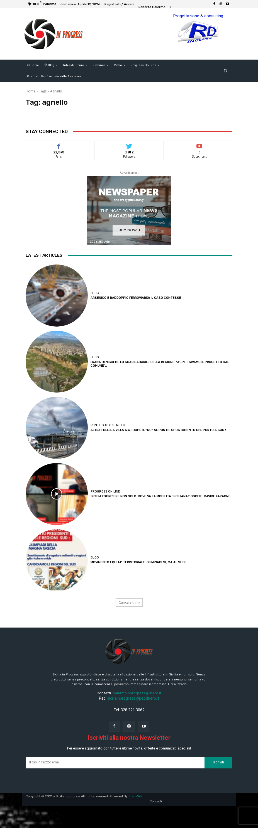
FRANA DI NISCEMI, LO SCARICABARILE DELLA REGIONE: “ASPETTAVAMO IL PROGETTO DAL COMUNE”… (160, 364)
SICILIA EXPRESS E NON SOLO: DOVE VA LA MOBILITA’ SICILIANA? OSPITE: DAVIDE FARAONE (160, 496)
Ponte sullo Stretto (108, 425)
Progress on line (105, 491)
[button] (225, 70)
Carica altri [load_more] (129, 602)
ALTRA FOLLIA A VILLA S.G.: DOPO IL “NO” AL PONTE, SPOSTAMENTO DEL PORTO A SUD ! (158, 430)
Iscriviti (218, 762)
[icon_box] (155, 8)
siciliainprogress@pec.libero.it (133, 698)
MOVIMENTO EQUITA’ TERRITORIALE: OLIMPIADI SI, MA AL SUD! (138, 562)
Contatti (156, 801)
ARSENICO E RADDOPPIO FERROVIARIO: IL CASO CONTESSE (136, 298)
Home (30, 91)
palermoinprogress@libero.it (137, 693)
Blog (95, 293)
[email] (115, 762)
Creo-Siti (135, 796)
